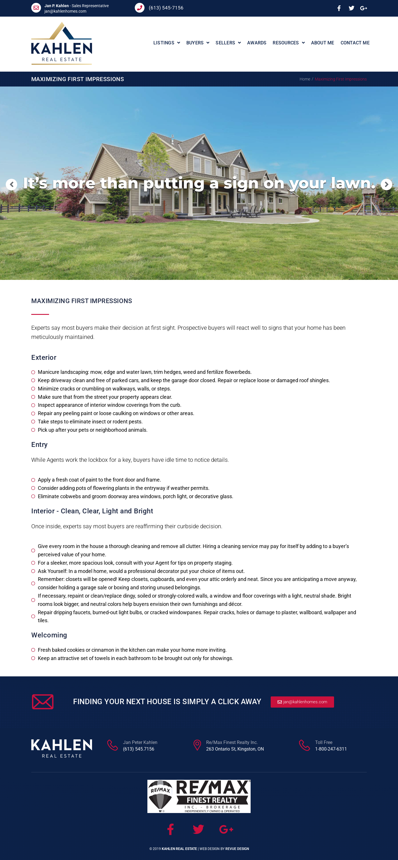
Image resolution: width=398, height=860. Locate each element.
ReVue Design (237, 849)
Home (305, 79)
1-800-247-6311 (331, 749)
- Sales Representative (76, 5)
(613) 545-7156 (166, 8)
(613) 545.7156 (138, 749)
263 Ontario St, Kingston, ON (235, 749)
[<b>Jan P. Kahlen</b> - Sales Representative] (36, 8)
